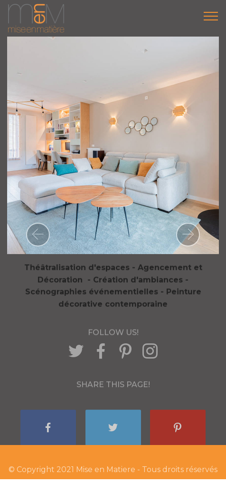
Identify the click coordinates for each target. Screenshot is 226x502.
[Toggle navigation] (211, 15)
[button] (38, 234)
